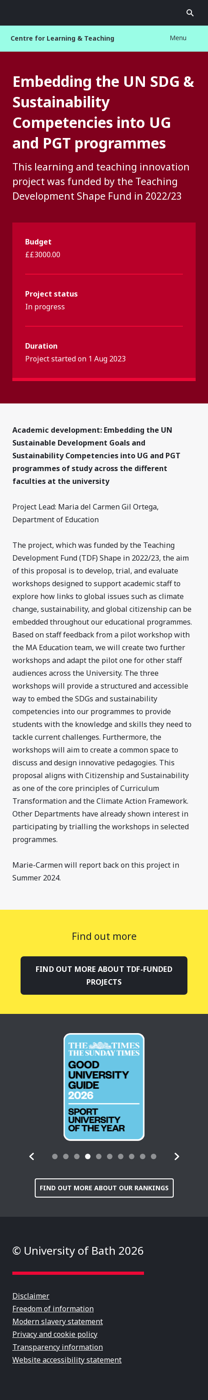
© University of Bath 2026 (78, 1250)
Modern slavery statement (57, 1321)
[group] (104, 1087)
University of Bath (104, 13)
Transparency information (57, 1347)
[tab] (55, 1156)
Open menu (17, 12)
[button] (32, 1156)
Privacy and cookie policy (54, 1334)
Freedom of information (53, 1309)
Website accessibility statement (67, 1360)
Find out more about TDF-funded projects (104, 975)
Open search (190, 12)
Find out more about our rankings (104, 1187)
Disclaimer (30, 1296)
